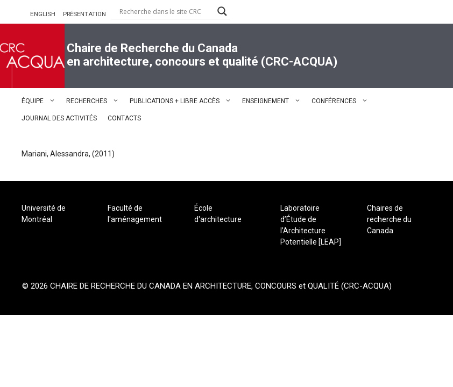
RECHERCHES (95, 101)
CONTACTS (124, 118)
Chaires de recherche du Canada (389, 219)
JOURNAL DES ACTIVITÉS (59, 118)
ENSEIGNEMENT (274, 101)
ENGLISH (42, 14)
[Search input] (165, 11)
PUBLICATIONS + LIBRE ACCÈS (183, 101)
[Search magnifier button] (222, 11)
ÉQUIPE (41, 101)
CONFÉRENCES (342, 101)
